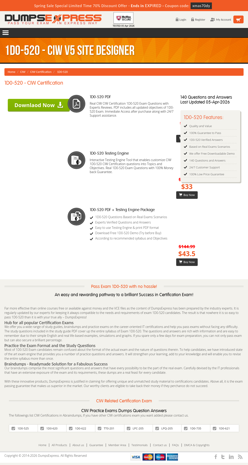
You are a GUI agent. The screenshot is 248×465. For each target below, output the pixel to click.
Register (198, 20)
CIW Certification (40, 72)
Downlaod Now (38, 105)
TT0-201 (106, 428)
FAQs (175, 445)
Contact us (160, 445)
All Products (59, 445)
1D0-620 (49, 428)
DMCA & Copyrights (197, 445)
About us (78, 445)
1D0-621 (221, 428)
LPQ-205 (164, 428)
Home (11, 72)
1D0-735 (192, 428)
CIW (22, 72)
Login (181, 20)
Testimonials (139, 445)
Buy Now (187, 195)
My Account (220, 20)
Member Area (117, 445)
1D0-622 (77, 428)
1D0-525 (20, 428)
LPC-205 (135, 428)
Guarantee (96, 445)
